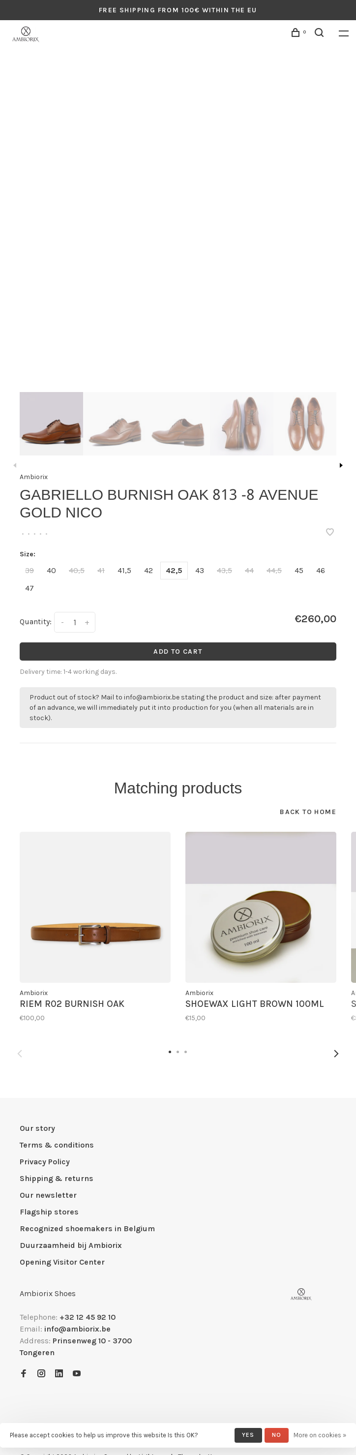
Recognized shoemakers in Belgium (87, 1228)
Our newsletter (48, 1195)
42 (148, 570)
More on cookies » (320, 1435)
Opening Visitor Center (62, 1262)
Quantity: (36, 621)
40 (51, 570)
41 (101, 570)
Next (341, 465)
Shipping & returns (56, 1178)
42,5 (174, 570)
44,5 (274, 570)
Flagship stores (49, 1211)
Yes (248, 1434)
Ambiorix (34, 477)
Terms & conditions (57, 1145)
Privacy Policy (45, 1161)
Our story (37, 1128)
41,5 (124, 570)
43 (199, 570)
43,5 (224, 570)
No (276, 1434)
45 (299, 570)
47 (29, 588)
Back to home (308, 812)
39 (29, 570)
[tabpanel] (178, 226)
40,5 (77, 570)
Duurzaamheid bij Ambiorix (71, 1245)
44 (249, 570)
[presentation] (51, 423)
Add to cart (177, 651)
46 (320, 570)
